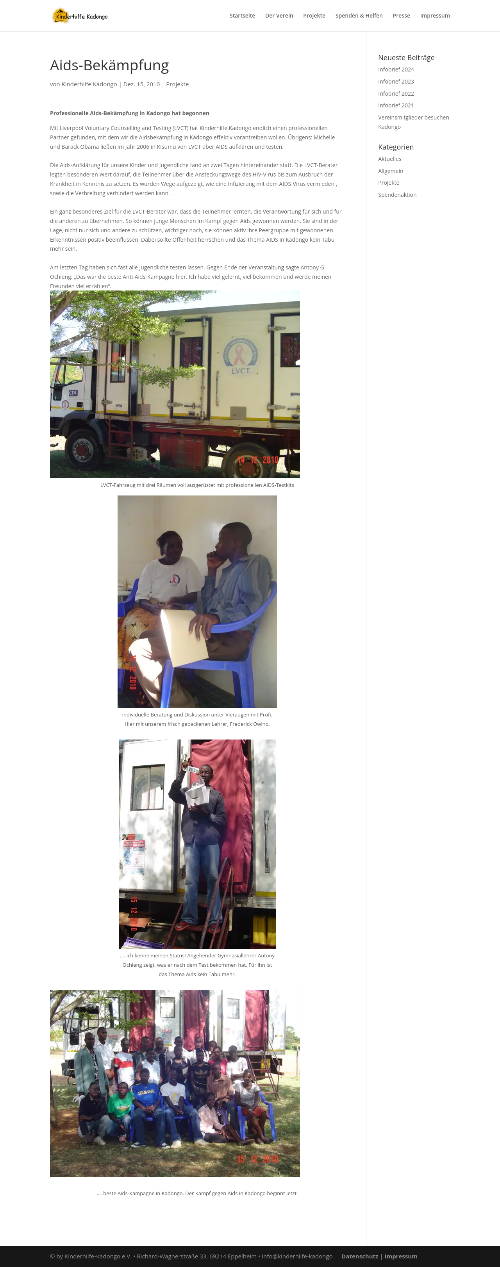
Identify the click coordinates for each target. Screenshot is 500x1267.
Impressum (435, 16)
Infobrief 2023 (396, 81)
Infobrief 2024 (396, 69)
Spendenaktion (397, 194)
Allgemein (390, 171)
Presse (401, 16)
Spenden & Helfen (359, 16)
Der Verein (279, 16)
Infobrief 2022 (396, 93)
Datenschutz (359, 1256)
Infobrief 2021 (396, 105)
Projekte (314, 16)
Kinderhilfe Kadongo (89, 84)
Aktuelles (389, 158)
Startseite (242, 16)
